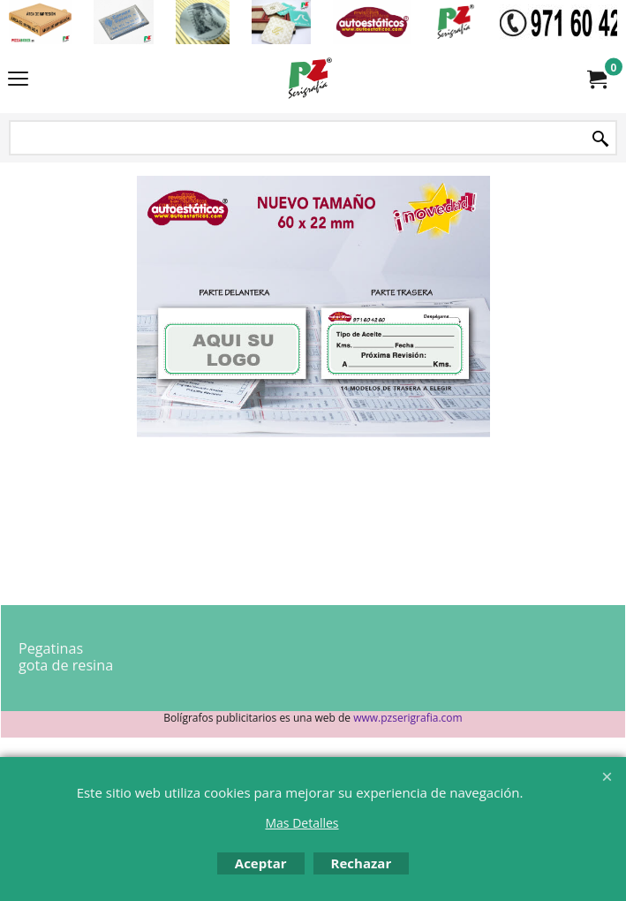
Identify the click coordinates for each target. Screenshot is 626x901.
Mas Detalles (301, 822)
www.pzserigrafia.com (407, 717)
